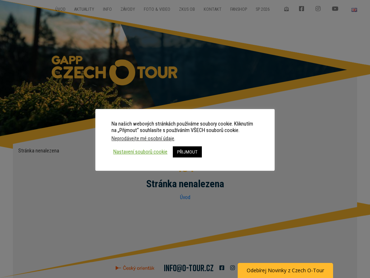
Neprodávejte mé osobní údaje (143, 138)
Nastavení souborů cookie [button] (140, 152)
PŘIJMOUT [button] (187, 152)
